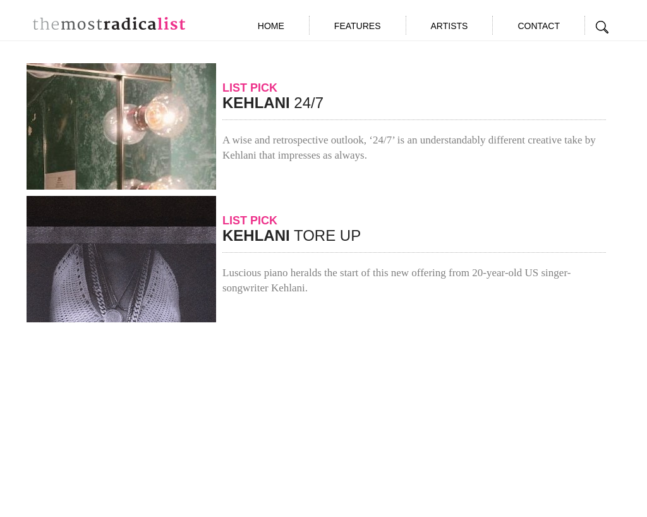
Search (603, 27)
